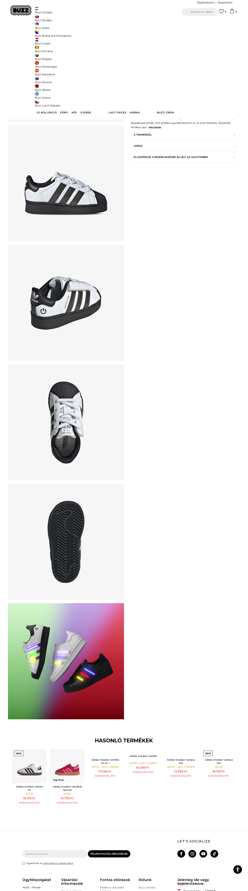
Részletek (190, 135)
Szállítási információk (73, 843)
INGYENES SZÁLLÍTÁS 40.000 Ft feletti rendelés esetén (123, 22)
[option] (124, 22)
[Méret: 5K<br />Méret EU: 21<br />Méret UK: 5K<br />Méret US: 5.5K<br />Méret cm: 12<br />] (175, 93)
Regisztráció (225, 2)
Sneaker (86, 27)
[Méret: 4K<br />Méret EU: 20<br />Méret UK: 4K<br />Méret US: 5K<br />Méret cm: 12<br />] (149, 93)
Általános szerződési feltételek (112, 837)
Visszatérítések (70, 848)
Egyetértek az (49, 810)
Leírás (176, 154)
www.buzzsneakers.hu (51, 889)
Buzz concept (147, 835)
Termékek (66, 27)
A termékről (176, 142)
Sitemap (144, 854)
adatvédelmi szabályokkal (58, 810)
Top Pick (140, 51)
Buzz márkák (146, 839)
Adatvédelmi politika (112, 843)
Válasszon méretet (142, 87)
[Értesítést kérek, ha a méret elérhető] (136, 93)
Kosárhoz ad (153, 113)
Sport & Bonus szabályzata (116, 848)
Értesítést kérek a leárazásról (210, 63)
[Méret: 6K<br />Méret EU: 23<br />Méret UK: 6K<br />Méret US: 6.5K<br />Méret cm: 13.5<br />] (200, 93)
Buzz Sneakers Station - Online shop (40, 27)
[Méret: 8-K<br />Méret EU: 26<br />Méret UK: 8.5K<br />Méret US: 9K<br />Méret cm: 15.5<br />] (149, 101)
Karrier (142, 849)
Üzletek (143, 844)
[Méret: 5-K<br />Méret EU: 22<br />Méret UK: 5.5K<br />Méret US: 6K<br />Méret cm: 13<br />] (162, 93)
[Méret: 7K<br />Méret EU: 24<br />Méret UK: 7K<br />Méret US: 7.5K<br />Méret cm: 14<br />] (136, 101)
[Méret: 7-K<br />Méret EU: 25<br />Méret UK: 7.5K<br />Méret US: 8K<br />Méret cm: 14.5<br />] (213, 93)
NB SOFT (83, 889)
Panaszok (67, 853)
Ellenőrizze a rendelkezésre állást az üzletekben (176, 165)
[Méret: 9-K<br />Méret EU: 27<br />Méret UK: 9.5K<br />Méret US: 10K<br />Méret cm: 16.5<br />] (175, 101)
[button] (200, 12)
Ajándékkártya (69, 858)
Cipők (76, 27)
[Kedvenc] (222, 12)
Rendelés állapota (71, 838)
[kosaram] (233, 12)
